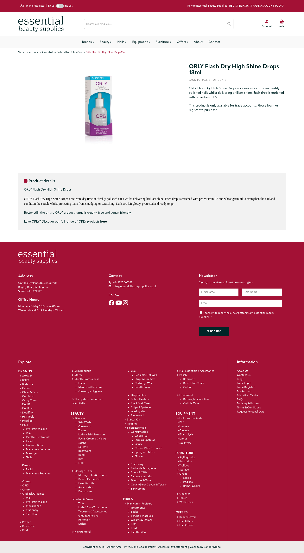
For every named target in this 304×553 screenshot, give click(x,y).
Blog (240, 379)
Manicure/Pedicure (90, 387)
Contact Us (243, 375)
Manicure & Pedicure (139, 503)
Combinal (28, 396)
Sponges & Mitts (145, 452)
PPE (181, 422)
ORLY (25, 485)
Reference (28, 526)
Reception (185, 461)
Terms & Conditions (249, 407)
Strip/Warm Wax (145, 379)
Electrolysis (138, 415)
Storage (184, 469)
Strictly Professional (86, 379)
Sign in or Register (32, 5)
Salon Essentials (136, 427)
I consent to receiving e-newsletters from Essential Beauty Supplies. (236, 315)
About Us (242, 371)
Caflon (26, 388)
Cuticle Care (191, 403)
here (103, 221)
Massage (31, 453)
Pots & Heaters (140, 399)
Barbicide (28, 384)
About (198, 42)
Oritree (26, 481)
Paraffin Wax (142, 387)
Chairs (183, 473)
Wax (28, 433)
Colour (187, 387)
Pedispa (188, 482)
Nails (121, 42)
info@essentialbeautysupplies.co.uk (132, 286)
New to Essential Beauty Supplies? (235, 5)
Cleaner (184, 430)
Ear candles (85, 491)
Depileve (27, 408)
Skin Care (32, 514)
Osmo (26, 489)
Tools (29, 457)
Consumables (139, 432)
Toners (82, 430)
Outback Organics (33, 493)
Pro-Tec (26, 522)
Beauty (105, 42)
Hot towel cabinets (190, 418)
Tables (183, 498)
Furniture (163, 42)
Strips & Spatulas (141, 407)
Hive (25, 425)
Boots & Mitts (139, 472)
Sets (133, 524)
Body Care (84, 451)
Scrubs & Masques (142, 516)
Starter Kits (134, 419)
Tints (81, 503)
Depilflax (27, 412)
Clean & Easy (30, 392)
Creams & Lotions (141, 520)
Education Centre (247, 395)
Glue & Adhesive (88, 515)
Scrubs (82, 442)
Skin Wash (84, 422)
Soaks (134, 512)
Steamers (185, 442)
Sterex (78, 375)
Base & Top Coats (193, 383)
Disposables (138, 395)
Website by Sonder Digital (205, 547)
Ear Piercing (138, 488)
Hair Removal (82, 531)
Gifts (81, 463)
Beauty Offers (187, 517)
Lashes (82, 524)
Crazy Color (29, 400)
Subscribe (214, 331)
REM (25, 530)
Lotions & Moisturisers (91, 434)
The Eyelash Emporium (88, 399)
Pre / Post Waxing (36, 429)
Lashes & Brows (35, 445)
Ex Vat (51, 5)
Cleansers (84, 426)
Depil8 (26, 404)
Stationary (32, 510)
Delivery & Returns (248, 403)
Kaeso (25, 465)
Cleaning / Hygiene (90, 391)
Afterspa (27, 376)
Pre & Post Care (140, 403)
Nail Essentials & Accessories (196, 371)
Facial (29, 441)
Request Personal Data (250, 411)
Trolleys (184, 465)
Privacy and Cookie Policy (139, 547)
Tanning (132, 423)
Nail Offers (186, 521)
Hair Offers (186, 525)
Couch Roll (141, 436)
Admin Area (114, 547)
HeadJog (27, 421)
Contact (214, 42)
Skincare (79, 418)
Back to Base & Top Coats (207, 80)
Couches (184, 494)
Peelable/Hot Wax (146, 375)
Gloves (139, 456)
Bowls (134, 528)
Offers (182, 42)
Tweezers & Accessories (92, 511)
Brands (88, 42)
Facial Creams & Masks (92, 438)
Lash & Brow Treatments (92, 507)
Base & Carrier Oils (89, 479)
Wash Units (186, 502)
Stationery (137, 464)
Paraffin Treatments (38, 437)
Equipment (141, 42)
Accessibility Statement (172, 547)
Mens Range (33, 506)
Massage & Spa (83, 471)
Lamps (183, 438)
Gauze (139, 444)
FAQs (240, 399)
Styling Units (187, 457)
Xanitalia (79, 403)
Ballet (25, 380)
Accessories (85, 487)
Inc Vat (68, 5)
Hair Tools (28, 416)
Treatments (138, 507)
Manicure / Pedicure (38, 449)
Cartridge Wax (143, 383)
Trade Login (244, 383)
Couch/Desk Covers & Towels (149, 484)
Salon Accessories (142, 476)
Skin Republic (82, 371)
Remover (84, 519)
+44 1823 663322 (122, 282)
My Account (244, 391)
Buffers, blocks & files (196, 399)
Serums (83, 447)
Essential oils (86, 483)
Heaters (184, 426)
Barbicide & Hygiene (143, 468)
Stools (187, 478)
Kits (80, 459)
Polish (183, 375)
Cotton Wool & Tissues (148, 448)
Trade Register (246, 387)
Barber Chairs (191, 486)
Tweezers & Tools (141, 480)
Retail (82, 455)
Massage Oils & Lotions (92, 475)
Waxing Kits (138, 411)
